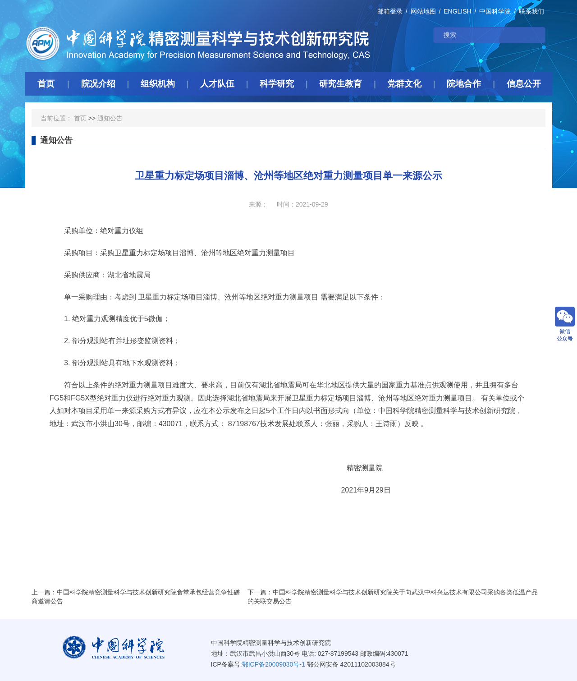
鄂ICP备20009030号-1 (273, 664)
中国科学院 (495, 11)
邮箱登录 (390, 11)
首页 (80, 118)
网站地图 (423, 11)
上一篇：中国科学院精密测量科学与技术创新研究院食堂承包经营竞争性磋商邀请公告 (136, 597)
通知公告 (110, 118)
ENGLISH (457, 11)
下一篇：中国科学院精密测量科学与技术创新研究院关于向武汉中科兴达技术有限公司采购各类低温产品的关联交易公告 (392, 597)
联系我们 (531, 11)
